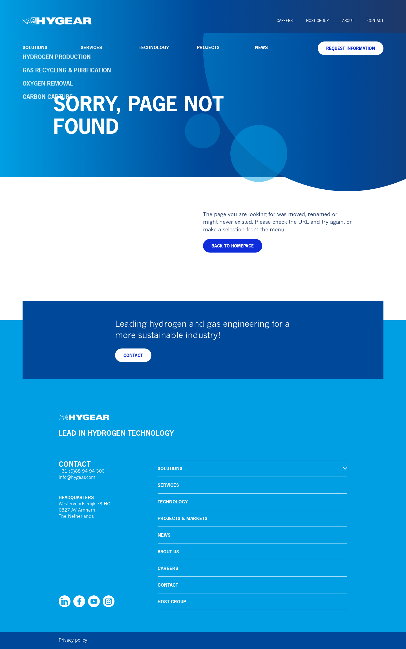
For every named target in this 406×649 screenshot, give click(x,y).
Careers (285, 21)
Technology (154, 47)
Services (91, 47)
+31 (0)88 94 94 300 (82, 471)
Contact (375, 21)
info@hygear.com (77, 477)
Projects (208, 47)
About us (168, 552)
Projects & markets (183, 518)
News (261, 47)
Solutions (35, 47)
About (348, 21)
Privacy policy (73, 640)
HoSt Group (317, 21)
